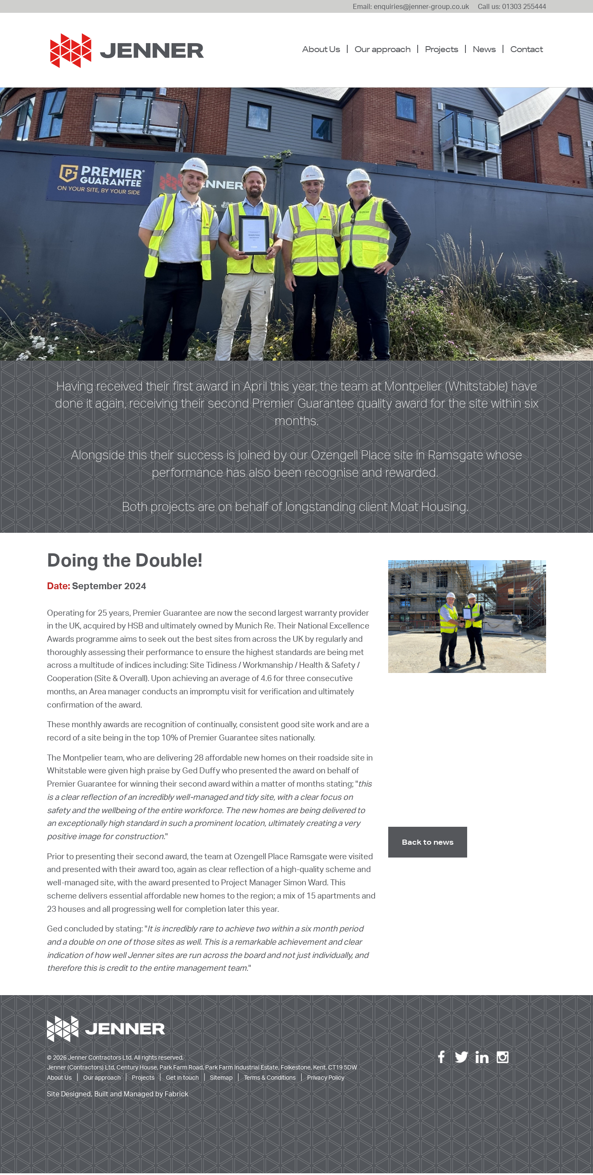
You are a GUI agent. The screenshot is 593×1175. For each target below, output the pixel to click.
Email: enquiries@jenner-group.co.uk (411, 6)
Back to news (427, 843)
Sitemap (221, 1079)
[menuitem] (324, 49)
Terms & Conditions (270, 1079)
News (484, 49)
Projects (441, 49)
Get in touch (182, 1079)
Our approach (382, 49)
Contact (526, 49)
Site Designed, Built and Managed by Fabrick (117, 1096)
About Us (321, 49)
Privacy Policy (325, 1079)
